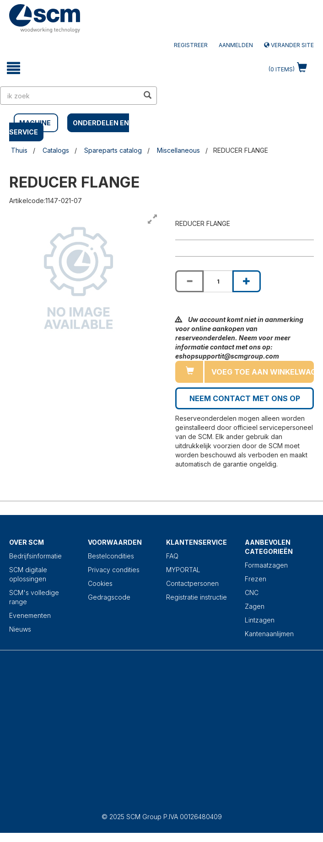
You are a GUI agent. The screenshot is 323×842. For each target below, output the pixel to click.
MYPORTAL (183, 570)
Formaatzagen (266, 565)
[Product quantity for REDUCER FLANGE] (218, 281)
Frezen (255, 579)
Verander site (289, 45)
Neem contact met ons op (244, 398)
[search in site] (69, 95)
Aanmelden (236, 45)
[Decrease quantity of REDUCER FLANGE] (189, 281)
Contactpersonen (192, 583)
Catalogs (56, 150)
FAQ (172, 556)
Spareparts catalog (113, 150)
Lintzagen (260, 620)
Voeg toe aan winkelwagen (262, 371)
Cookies (100, 583)
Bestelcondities (111, 556)
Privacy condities (114, 570)
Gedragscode (109, 597)
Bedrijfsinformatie (35, 556)
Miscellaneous (178, 150)
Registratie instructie (196, 597)
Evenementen (30, 615)
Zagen (254, 606)
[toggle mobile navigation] (13, 68)
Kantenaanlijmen (269, 634)
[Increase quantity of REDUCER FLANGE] (246, 281)
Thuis (19, 150)
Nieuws (20, 629)
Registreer (191, 45)
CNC (251, 592)
